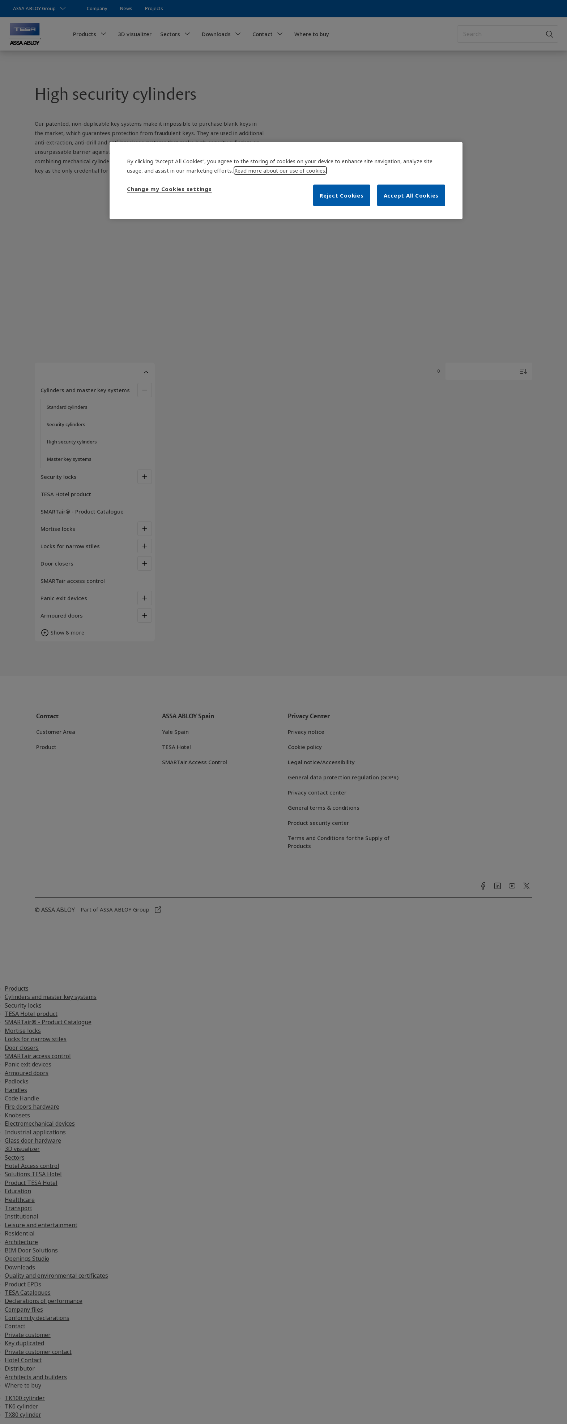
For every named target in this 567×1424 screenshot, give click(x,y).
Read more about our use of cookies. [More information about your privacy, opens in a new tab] (280, 170)
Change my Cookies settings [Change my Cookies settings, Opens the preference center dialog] (169, 188)
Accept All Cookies (411, 195)
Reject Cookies (342, 195)
